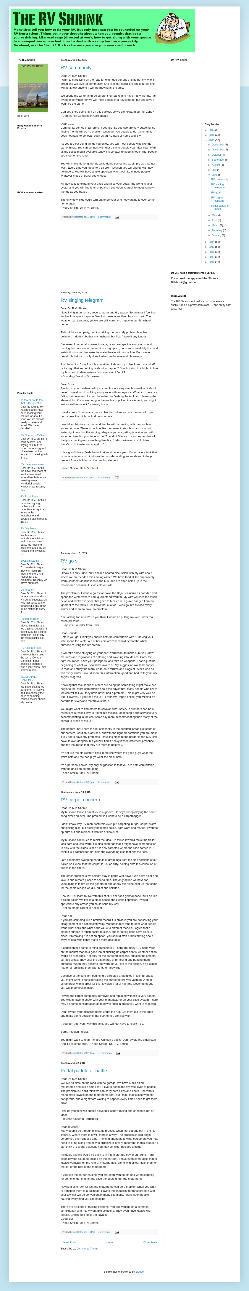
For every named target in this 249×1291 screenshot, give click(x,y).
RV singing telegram (82, 300)
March (216, 225)
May (214, 215)
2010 (212, 262)
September (218, 159)
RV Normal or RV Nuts (34, 435)
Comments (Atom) (86, 1248)
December (218, 144)
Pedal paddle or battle (84, 1070)
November (218, 149)
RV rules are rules (31, 647)
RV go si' (70, 561)
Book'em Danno (30, 560)
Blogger (140, 1271)
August (216, 164)
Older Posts (150, 1242)
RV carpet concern (80, 799)
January (217, 235)
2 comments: (104, 477)
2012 (212, 252)
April (215, 220)
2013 (212, 246)
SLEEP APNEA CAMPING (29, 678)
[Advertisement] (109, 255)
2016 (212, 135)
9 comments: (104, 782)
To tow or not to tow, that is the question (32, 402)
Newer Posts (69, 1242)
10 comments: (105, 1053)
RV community (76, 67)
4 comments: (105, 217)
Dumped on (27, 589)
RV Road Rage (29, 496)
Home (110, 1242)
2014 (212, 241)
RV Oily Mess (28, 528)
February (217, 230)
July (214, 169)
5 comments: (105, 1232)
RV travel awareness (33, 464)
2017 (212, 130)
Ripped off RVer (30, 618)
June (215, 174)
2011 (212, 257)
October (217, 154)
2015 (212, 140)
